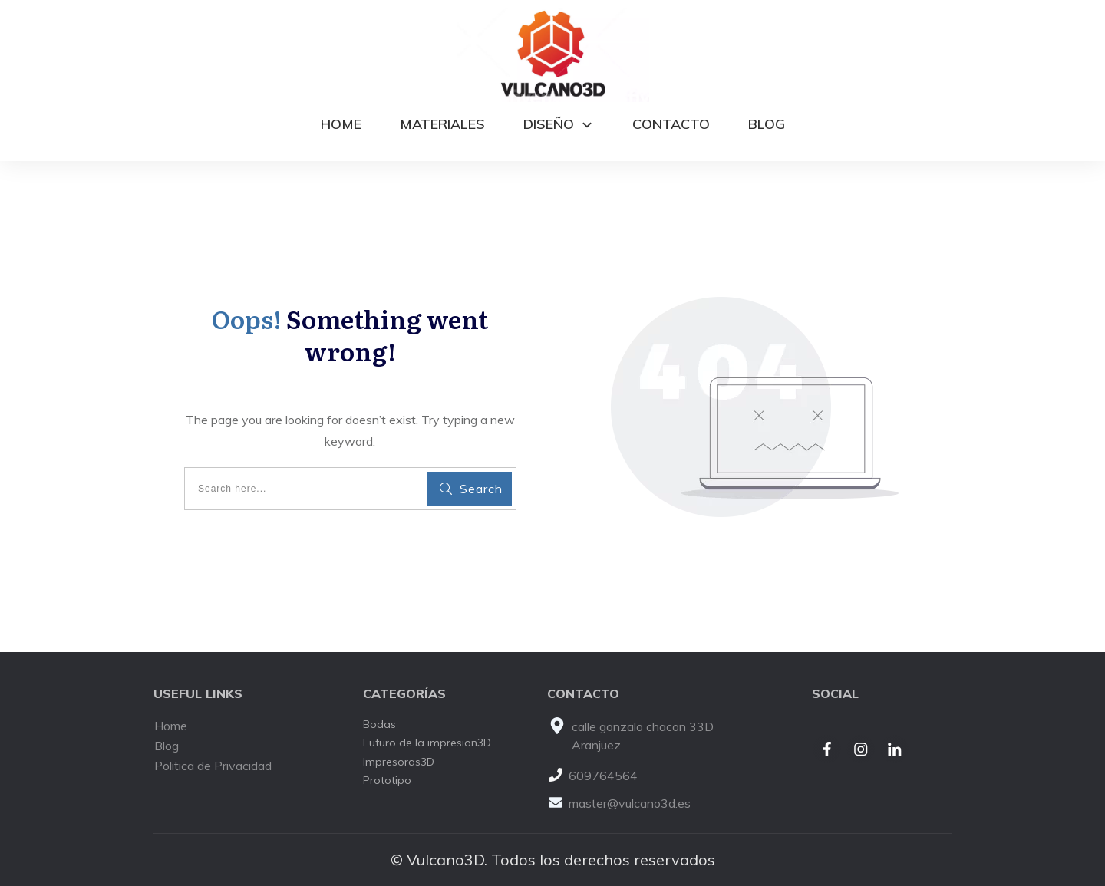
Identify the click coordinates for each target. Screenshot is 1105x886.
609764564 (603, 775)
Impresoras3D (398, 762)
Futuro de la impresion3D (427, 742)
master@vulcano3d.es (630, 803)
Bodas (379, 724)
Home (170, 725)
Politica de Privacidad (213, 765)
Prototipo (387, 780)
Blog (166, 745)
